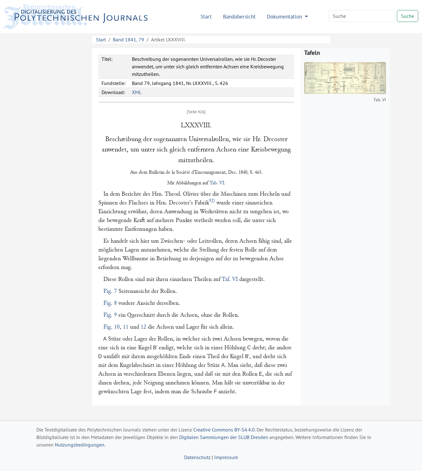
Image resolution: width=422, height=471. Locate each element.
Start (206, 16)
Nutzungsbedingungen (79, 445)
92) (212, 200)
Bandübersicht (239, 16)
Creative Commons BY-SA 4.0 (224, 429)
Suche (407, 16)
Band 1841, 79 (128, 39)
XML (137, 92)
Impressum (226, 457)
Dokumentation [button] (285, 16)
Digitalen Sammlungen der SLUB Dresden (223, 437)
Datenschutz (197, 457)
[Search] (361, 16)
